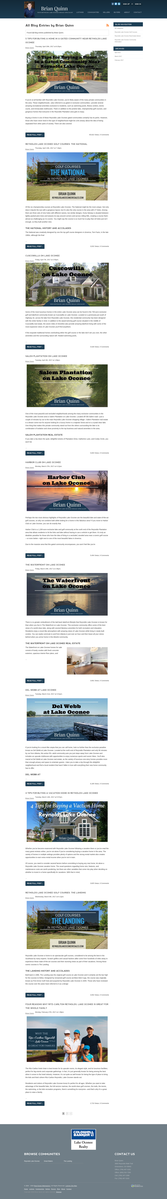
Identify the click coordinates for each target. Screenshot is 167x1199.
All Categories (119, 28)
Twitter (116, 4)
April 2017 (118, 52)
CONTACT (138, 12)
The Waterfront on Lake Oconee (45, 565)
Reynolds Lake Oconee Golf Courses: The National (56, 144)
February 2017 (119, 60)
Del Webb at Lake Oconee (40, 690)
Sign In (138, 4)
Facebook (112, 4)
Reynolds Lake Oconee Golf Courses (126, 32)
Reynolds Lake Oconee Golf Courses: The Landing (55, 893)
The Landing (68, 1161)
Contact (68, 1189)
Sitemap (59, 1192)
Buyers (53, 1189)
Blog (58, 1189)
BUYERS (117, 12)
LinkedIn (119, 4)
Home (26, 1189)
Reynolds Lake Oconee (32, 1161)
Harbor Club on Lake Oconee (43, 462)
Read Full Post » (35, 135)
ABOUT (127, 12)
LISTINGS (80, 12)
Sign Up (126, 4)
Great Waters (48, 1161)
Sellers (47, 1189)
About (63, 1189)
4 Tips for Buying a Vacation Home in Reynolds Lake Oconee (61, 793)
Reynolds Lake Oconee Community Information (125, 40)
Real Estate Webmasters (42, 1186)
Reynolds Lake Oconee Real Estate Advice (128, 36)
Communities (40, 1189)
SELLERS (106, 12)
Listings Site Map (71, 1186)
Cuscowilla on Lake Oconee (42, 256)
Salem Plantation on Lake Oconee (46, 356)
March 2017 (118, 56)
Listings (31, 1189)
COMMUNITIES (93, 12)
